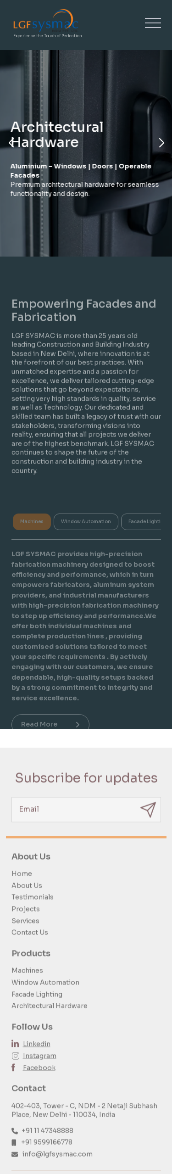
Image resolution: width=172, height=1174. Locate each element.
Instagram (39, 1063)
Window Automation (45, 989)
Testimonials (32, 904)
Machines (27, 978)
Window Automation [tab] (86, 528)
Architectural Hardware (49, 1013)
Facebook (39, 1075)
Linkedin (36, 1051)
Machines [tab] (32, 528)
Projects (25, 916)
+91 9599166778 (46, 1150)
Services (25, 928)
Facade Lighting (36, 1001)
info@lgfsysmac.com (57, 1161)
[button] (11, 143)
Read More (50, 730)
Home (21, 881)
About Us (26, 893)
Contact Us (29, 940)
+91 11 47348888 (47, 1138)
